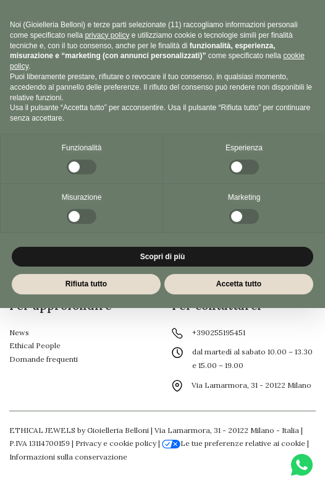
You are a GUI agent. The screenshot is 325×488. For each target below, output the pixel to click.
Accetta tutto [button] (238, 284)
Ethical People (35, 345)
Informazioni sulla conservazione (68, 456)
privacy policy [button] (107, 35)
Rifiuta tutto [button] (86, 284)
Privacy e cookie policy (115, 443)
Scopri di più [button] (162, 256)
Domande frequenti (43, 359)
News (19, 332)
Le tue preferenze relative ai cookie (233, 443)
